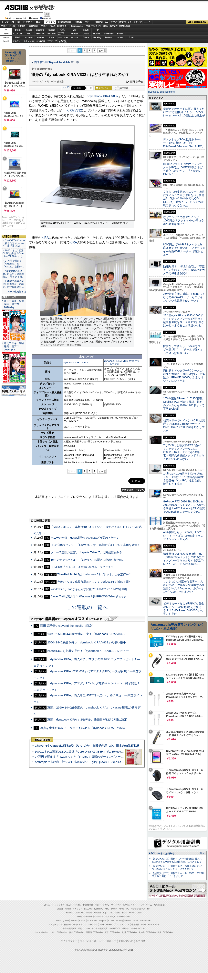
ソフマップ (52, 41)
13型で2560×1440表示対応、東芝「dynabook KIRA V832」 (86, 634)
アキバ (113, 22)
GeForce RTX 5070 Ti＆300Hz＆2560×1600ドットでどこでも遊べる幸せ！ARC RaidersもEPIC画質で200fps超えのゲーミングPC (184, 506)
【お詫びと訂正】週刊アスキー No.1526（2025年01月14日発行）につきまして (178, 875)
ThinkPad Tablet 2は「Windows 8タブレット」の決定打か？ (94, 574)
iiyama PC (98, 909)
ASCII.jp (16, 7)
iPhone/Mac (64, 22)
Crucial (86, 34)
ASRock (74, 34)
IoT (18, 22)
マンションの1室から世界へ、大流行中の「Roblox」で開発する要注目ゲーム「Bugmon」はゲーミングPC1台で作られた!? (184, 586)
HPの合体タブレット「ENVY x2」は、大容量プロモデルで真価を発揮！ (95, 544)
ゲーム (147, 22)
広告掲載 (140, 941)
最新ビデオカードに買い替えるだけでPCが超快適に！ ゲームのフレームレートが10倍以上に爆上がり (184, 114)
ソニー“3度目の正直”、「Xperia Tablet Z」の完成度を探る (86, 552)
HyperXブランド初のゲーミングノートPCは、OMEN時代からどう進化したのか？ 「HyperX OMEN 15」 (183, 169)
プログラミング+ (93, 26)
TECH (39, 22)
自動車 (78, 22)
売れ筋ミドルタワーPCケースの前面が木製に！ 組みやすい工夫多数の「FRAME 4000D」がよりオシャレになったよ (184, 375)
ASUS (86, 30)
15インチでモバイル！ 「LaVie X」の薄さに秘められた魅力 (87, 559)
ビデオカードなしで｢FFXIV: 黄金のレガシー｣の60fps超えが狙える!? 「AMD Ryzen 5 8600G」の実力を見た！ (183, 608)
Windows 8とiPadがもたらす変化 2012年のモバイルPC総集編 (89, 589)
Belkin (120, 34)
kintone (40, 37)
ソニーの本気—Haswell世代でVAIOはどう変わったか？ (85, 537)
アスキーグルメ (48, 26)
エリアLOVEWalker (58, 932)
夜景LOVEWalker (112, 932)
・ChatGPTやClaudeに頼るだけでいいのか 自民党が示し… (14, 243)
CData (86, 37)
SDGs (105, 26)
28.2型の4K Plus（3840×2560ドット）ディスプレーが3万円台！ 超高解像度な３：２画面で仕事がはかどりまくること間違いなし (183, 320)
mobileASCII (114, 928)
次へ (101, 50)
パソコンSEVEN (63, 29)
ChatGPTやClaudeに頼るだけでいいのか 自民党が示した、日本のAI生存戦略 (87, 745)
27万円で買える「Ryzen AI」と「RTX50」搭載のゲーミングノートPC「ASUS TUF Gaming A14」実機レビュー (109, 756)
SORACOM (92, 921)
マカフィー (18, 41)
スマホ (122, 22)
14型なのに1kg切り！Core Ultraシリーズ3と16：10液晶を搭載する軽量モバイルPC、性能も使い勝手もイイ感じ (183, 478)
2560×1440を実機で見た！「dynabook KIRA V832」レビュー (88, 650)
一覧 (90, 88)
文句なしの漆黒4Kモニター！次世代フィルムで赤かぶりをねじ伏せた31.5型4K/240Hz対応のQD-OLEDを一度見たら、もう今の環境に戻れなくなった (184, 198)
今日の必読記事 (69, 928)
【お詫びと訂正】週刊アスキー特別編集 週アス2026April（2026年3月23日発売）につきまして (177, 860)
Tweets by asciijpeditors (161, 91)
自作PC (99, 22)
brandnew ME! (63, 41)
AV (106, 22)
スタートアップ (134, 22)
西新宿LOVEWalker (94, 932)
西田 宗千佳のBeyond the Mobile (52, 62)
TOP (45, 905)
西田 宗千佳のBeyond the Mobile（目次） (67, 625)
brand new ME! (123, 917)
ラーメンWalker (41, 932)
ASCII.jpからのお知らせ (161, 853)
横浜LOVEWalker (76, 932)
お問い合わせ (126, 941)
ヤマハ (120, 37)
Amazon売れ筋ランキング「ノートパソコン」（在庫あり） (13, 57)
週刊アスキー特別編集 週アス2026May (14, 304)
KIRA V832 (74, 110)
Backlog (97, 37)
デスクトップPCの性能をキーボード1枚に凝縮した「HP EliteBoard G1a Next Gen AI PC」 (184, 143)
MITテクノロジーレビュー (133, 928)
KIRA (45, 237)
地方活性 (114, 26)
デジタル (42, 7)
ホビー (88, 22)
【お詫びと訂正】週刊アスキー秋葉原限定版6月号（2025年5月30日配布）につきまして (177, 867)
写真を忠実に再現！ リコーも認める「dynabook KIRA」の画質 (83, 728)
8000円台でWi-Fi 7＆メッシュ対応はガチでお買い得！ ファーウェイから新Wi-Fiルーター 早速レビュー (184, 249)
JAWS (17, 37)
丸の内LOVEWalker (147, 932)
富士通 (18, 30)
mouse (29, 30)
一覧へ (201, 853)
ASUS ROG (40, 34)
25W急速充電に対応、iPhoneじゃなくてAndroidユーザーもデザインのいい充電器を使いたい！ (184, 297)
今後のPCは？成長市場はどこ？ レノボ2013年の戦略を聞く (94, 581)
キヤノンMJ (29, 41)
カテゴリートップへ (133, 490)
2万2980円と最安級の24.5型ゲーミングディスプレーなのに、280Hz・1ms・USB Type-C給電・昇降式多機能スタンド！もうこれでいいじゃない (183, 452)
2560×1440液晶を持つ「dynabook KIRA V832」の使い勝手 (86, 642)
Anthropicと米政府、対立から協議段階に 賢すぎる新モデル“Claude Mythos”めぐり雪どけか (96, 762)
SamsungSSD (61, 33)
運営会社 (111, 941)
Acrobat (29, 37)
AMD (29, 34)
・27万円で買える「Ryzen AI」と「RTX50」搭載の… (13, 263)
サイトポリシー (69, 941)
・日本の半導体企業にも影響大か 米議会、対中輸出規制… (13, 284)
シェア (65, 87)
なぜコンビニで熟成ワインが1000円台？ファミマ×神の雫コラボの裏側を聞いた (183, 221)
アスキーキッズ (8, 26)
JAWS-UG (79, 913)
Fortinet (108, 37)
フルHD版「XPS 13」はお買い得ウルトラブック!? (82, 567)
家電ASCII (33, 26)
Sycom (51, 30)
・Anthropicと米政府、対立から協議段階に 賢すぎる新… (13, 274)
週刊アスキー (62, 26)
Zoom (131, 37)
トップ (5, 22)
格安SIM (21, 26)
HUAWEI (97, 34)
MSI (74, 30)
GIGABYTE (51, 34)
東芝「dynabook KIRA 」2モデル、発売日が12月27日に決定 (87, 719)
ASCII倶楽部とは (17, 291)
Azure (52, 37)
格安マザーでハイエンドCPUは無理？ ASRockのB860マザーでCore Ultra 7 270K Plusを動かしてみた (184, 425)
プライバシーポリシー (92, 941)
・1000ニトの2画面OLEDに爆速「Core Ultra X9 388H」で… (14, 253)
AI (13, 22)
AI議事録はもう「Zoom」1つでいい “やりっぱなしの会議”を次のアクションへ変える (183, 536)
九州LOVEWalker (129, 932)
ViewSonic (109, 34)
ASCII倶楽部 (197, 22)
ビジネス (28, 22)
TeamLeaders (77, 26)
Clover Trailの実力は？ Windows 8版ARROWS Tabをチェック (89, 596)
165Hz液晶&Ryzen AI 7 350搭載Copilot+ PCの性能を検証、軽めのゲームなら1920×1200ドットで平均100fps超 (183, 403)
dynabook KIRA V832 (103, 96)
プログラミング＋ (122, 924)
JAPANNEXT (40, 41)
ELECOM (17, 34)
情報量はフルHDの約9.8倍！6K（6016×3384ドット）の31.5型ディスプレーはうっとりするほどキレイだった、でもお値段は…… (183, 559)
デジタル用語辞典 (99, 928)
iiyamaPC (40, 30)
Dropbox (74, 37)
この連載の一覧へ (87, 607)
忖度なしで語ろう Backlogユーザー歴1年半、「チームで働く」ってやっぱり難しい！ (183, 350)
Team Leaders (105, 924)
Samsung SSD (62, 921)
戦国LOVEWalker (165, 932)
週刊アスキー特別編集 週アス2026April (14, 346)
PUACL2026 (124, 26)
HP (97, 30)
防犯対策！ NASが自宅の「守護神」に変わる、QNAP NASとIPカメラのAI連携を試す (184, 270)
